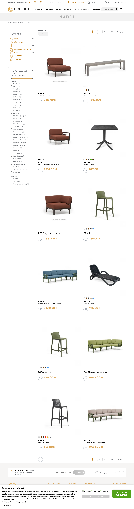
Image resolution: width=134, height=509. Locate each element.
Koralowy (17, 151)
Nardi (41, 93)
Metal (16, 178)
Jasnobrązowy (19, 156)
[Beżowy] (91, 298)
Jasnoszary (18, 126)
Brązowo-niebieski (20, 142)
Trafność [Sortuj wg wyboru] (43, 34)
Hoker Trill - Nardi (88, 234)
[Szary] (43, 159)
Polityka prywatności (20, 502)
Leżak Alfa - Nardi (88, 303)
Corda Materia (19, 167)
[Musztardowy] (48, 437)
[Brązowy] (86, 90)
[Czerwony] (45, 437)
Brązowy (17, 91)
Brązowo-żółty (19, 145)
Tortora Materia (19, 164)
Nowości (58, 9)
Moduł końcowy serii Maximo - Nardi (49, 164)
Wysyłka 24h (85, 9)
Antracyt (17, 94)
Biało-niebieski (19, 134)
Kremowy (17, 148)
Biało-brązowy (19, 124)
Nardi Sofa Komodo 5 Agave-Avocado (95, 373)
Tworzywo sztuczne (21, 184)
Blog (77, 9)
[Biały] (84, 90)
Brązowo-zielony (19, 140)
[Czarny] (39, 159)
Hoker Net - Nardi (43, 442)
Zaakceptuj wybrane (95, 496)
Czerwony (18, 105)
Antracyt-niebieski (20, 137)
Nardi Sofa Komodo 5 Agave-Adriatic (49, 303)
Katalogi (96, 9)
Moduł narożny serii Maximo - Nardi (49, 234)
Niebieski (17, 99)
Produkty (39, 9)
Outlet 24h (68, 9)
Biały (16, 86)
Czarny (16, 83)
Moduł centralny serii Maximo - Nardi (49, 95)
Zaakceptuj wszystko (121, 493)
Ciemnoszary (18, 129)
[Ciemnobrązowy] (93, 159)
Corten (17, 159)
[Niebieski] (93, 229)
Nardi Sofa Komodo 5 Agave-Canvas (94, 442)
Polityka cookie (7, 502)
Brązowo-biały (19, 132)
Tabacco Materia (20, 169)
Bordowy (17, 118)
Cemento (17, 161)
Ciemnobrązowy (20, 116)
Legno (16, 172)
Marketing (105, 491)
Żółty (16, 113)
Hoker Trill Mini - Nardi (45, 373)
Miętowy (17, 121)
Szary (16, 89)
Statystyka (97, 491)
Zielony (17, 102)
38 (112, 32)
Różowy (17, 108)
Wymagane (87, 491)
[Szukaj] (109, 9)
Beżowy (17, 97)
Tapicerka (17, 181)
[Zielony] (91, 159)
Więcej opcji (7, 505)
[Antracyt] (88, 90)
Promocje (49, 9)
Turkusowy (17, 153)
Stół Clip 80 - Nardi (89, 164)
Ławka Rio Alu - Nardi (89, 95)
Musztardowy (19, 110)
